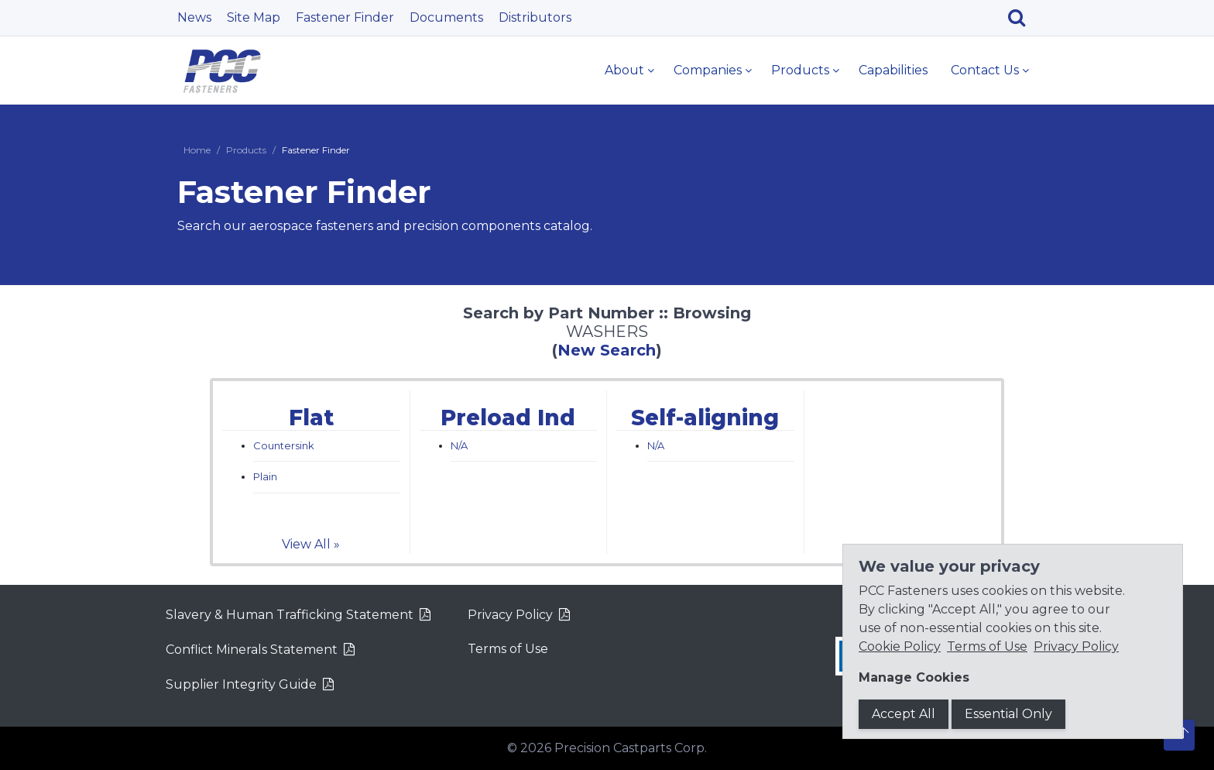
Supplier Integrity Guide (241, 684)
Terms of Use (508, 648)
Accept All (903, 713)
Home (197, 150)
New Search (606, 350)
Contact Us (985, 70)
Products (800, 70)
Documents (446, 17)
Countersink (283, 445)
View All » (311, 544)
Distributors (535, 17)
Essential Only (1008, 713)
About (624, 70)
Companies (708, 70)
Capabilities (893, 70)
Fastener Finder (345, 17)
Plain (265, 476)
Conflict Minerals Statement (252, 649)
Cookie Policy (900, 646)
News (194, 17)
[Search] (1022, 18)
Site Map (253, 17)
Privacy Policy (510, 614)
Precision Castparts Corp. (630, 748)
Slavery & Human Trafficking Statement (289, 614)
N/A (459, 445)
